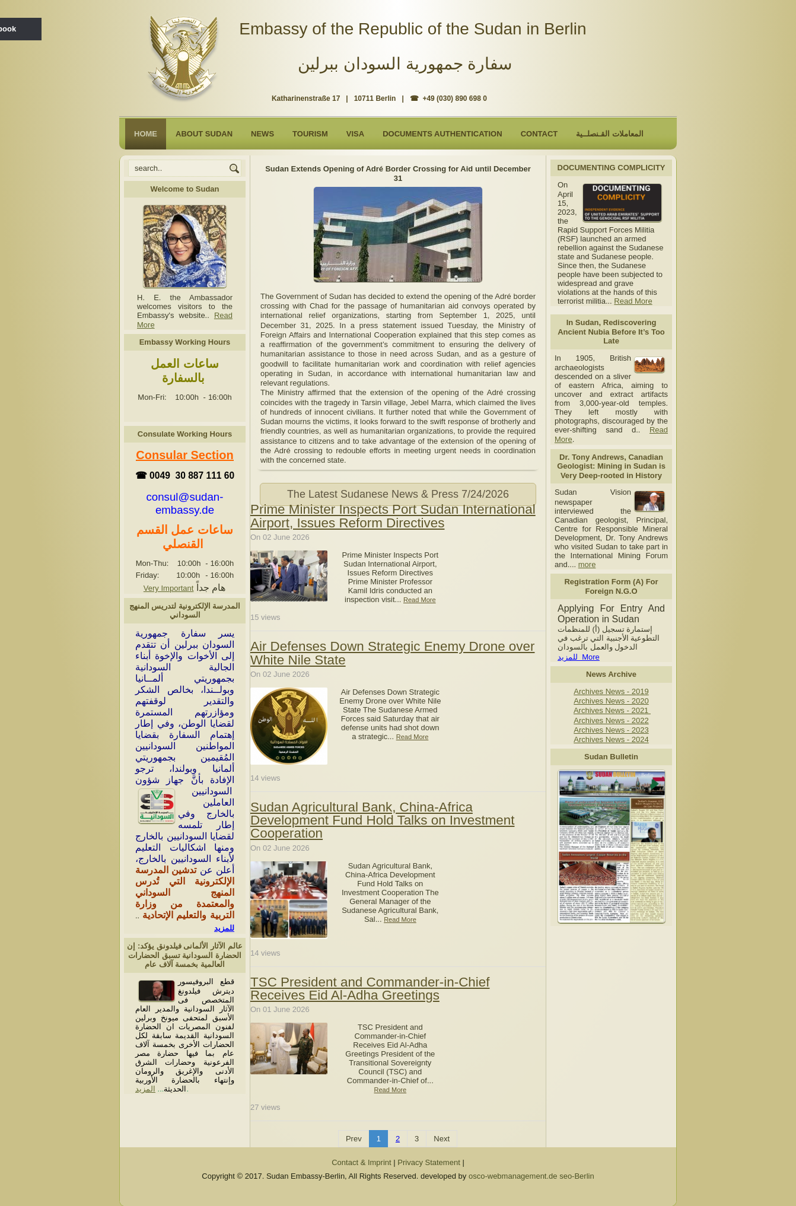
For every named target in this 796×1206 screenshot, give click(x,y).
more (587, 564)
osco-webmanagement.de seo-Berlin (531, 1176)
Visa (355, 133)
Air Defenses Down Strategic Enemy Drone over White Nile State (392, 653)
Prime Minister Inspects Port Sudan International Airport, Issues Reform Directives (393, 516)
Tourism (310, 133)
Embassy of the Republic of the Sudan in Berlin (412, 29)
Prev (354, 1138)
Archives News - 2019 (611, 691)
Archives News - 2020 (611, 700)
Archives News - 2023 (611, 729)
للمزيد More (579, 657)
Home (145, 133)
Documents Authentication (442, 133)
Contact (539, 133)
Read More (633, 301)
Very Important (169, 588)
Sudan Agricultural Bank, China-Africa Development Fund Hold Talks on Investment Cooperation (382, 820)
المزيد (145, 1088)
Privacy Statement (428, 1162)
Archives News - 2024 (611, 739)
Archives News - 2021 (612, 710)
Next (442, 1138)
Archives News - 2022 (611, 720)
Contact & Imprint (361, 1162)
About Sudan (204, 133)
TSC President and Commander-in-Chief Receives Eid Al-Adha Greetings (369, 988)
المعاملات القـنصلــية (610, 133)
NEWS (262, 133)
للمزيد (224, 928)
